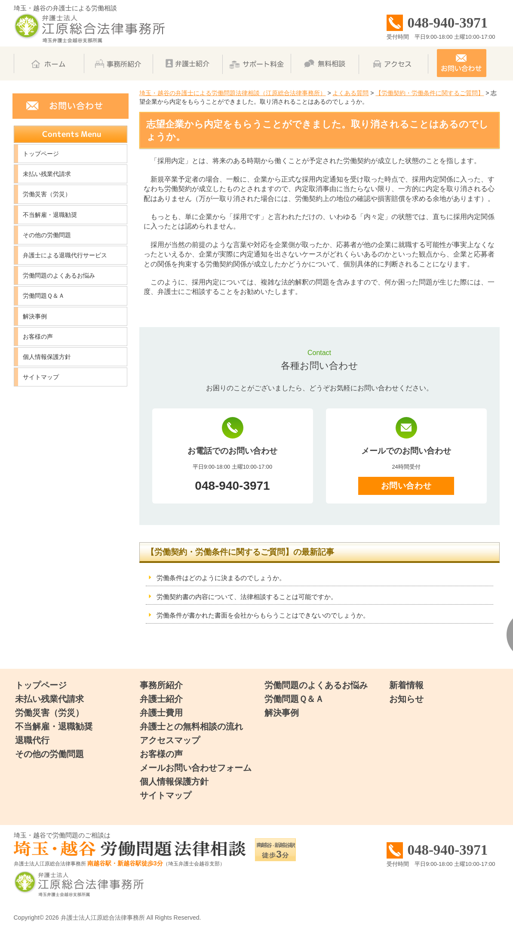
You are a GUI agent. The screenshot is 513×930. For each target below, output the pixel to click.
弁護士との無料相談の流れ (191, 726)
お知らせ (406, 699)
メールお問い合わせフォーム (196, 767)
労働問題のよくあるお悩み (59, 275)
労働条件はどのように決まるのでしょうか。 (221, 577)
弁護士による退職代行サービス (65, 255)
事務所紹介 (161, 685)
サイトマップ (41, 377)
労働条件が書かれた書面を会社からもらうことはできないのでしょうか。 (263, 615)
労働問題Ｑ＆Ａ (44, 295)
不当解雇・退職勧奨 (50, 214)
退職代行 (32, 740)
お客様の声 (38, 336)
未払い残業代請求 (47, 173)
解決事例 (35, 316)
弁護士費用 (161, 712)
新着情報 (406, 685)
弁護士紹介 (161, 699)
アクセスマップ (170, 740)
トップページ (41, 153)
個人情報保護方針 (47, 356)
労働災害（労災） (47, 194)
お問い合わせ (406, 485)
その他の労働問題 (47, 235)
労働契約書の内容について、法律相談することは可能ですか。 (247, 596)
